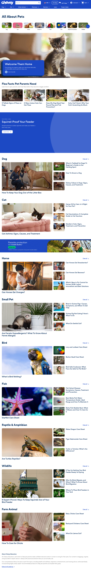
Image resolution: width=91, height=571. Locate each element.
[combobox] (28, 2)
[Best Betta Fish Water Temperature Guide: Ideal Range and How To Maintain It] (71, 401)
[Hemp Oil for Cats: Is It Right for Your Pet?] (71, 207)
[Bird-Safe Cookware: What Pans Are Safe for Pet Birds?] (71, 370)
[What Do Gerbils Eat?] (71, 327)
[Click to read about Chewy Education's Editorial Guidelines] (8, 567)
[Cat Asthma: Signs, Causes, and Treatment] (27, 219)
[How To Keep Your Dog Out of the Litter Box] (27, 178)
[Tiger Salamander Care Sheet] (71, 442)
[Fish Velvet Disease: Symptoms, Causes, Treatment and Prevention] (71, 391)
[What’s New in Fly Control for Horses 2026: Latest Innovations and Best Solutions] (71, 285)
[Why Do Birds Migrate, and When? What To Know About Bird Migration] (71, 483)
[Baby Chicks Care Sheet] (71, 517)
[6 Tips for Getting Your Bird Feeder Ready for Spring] (71, 473)
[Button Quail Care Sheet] (71, 360)
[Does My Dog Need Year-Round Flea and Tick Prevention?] (56, 98)
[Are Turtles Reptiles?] (27, 444)
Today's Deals (65, 7)
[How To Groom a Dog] (71, 176)
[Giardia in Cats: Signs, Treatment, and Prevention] (71, 227)
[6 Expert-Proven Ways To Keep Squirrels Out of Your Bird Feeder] (27, 486)
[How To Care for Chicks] (27, 528)
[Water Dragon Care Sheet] (71, 432)
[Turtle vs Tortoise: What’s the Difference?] (71, 452)
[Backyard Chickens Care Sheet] (71, 527)
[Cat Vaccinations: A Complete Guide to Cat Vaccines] (71, 217)
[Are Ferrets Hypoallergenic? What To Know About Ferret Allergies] (27, 320)
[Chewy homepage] (7, 3)
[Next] (88, 26)
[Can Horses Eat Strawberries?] (71, 266)
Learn (55, 7)
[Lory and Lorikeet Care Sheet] (71, 350)
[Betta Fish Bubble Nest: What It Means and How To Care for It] (71, 411)
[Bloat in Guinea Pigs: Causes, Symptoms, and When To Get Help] (71, 307)
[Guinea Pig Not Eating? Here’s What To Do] (71, 317)
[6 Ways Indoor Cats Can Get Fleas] (34, 97)
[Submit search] (39, 2)
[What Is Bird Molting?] (27, 362)
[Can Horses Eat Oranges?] (27, 277)
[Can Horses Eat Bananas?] (71, 276)
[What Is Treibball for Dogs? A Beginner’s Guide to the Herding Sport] (71, 166)
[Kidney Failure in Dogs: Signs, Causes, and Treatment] (71, 186)
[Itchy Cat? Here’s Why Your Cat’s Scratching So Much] (78, 97)
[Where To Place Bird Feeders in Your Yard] (71, 493)
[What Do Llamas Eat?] (71, 536)
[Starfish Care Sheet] (27, 403)
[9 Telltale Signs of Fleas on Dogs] (12, 97)
